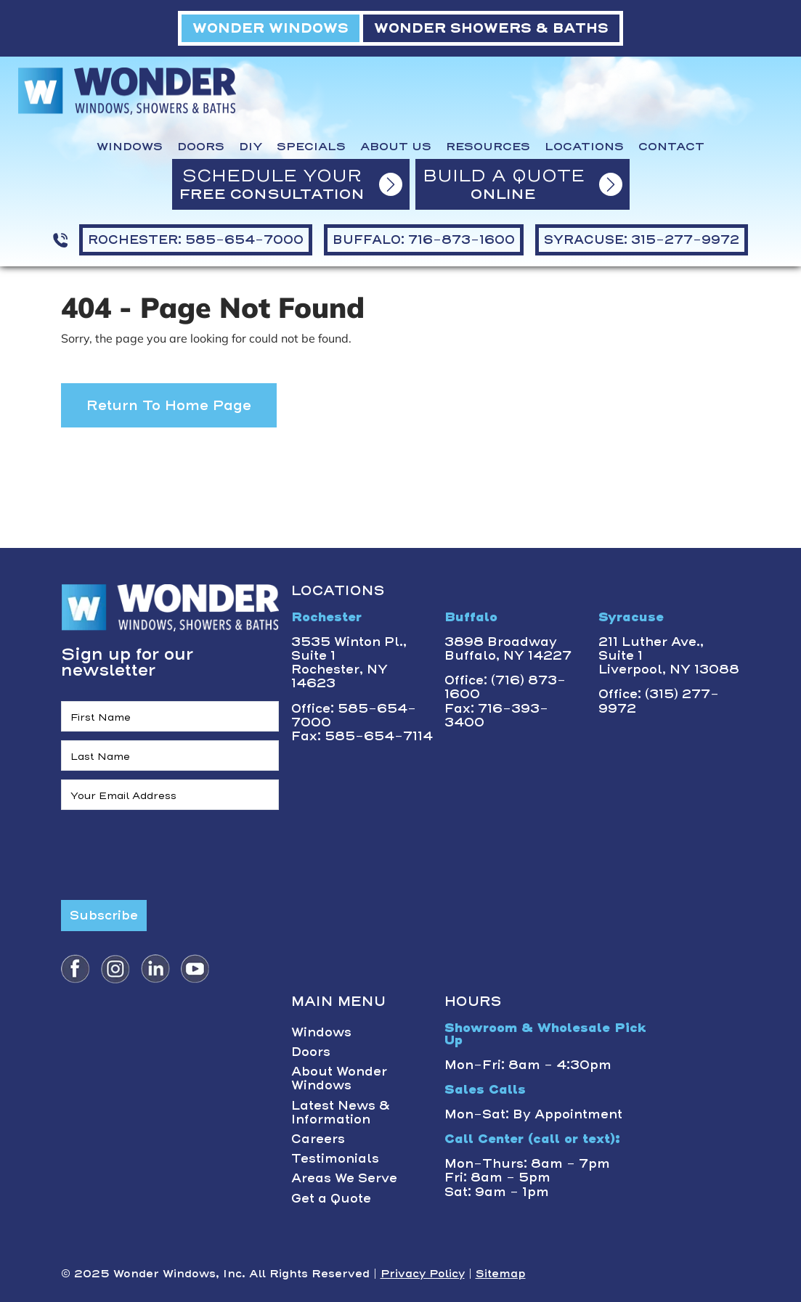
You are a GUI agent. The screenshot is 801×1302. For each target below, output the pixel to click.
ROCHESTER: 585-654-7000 (196, 239)
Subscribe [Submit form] (104, 915)
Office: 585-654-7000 (353, 715)
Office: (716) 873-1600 (505, 687)
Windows (130, 146)
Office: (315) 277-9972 (658, 701)
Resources (488, 146)
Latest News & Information (340, 1112)
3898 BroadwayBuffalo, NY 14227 (508, 648)
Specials (311, 146)
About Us (395, 146)
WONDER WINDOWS (270, 28)
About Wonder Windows (339, 1078)
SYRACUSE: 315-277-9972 (641, 239)
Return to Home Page (168, 405)
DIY (250, 146)
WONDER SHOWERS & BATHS (491, 28)
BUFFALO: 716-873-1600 (424, 239)
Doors (200, 146)
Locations (584, 146)
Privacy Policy (423, 1273)
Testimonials (335, 1158)
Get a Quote (331, 1198)
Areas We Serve (344, 1178)
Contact (671, 146)
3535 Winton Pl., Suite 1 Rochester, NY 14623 (349, 662)
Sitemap (501, 1273)
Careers (318, 1138)
